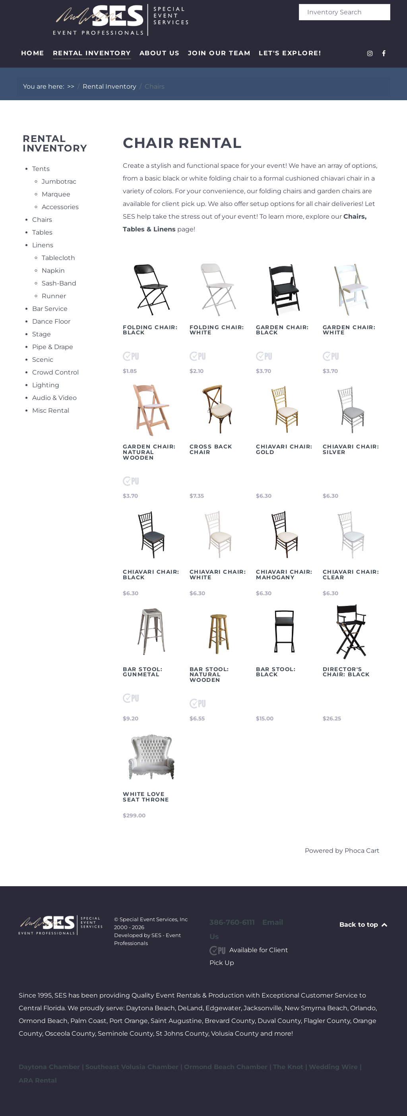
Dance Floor (51, 321)
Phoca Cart (362, 850)
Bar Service (50, 308)
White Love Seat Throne (146, 797)
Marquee (56, 194)
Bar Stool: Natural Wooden (209, 674)
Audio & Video (54, 398)
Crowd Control (55, 372)
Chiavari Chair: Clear (351, 574)
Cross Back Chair (211, 449)
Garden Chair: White (349, 330)
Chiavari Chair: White (218, 574)
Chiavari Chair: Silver (351, 449)
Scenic (42, 359)
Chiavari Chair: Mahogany (284, 574)
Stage (41, 334)
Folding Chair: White (217, 330)
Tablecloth (58, 258)
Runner (54, 296)
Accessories (60, 207)
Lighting (45, 385)
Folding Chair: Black (150, 330)
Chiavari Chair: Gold (284, 449)
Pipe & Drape (52, 347)
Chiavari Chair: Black (151, 574)
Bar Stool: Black (276, 672)
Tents (41, 169)
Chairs (42, 219)
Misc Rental (50, 410)
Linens (42, 245)
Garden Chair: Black (282, 330)
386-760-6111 (232, 922)
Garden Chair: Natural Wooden (149, 451)
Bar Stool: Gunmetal (143, 672)
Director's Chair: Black (346, 672)
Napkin (53, 270)
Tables (42, 232)
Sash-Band (59, 283)
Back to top (363, 924)
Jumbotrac (59, 181)
